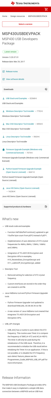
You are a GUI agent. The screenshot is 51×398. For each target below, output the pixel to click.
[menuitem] (23, 9)
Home (4, 16)
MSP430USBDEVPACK (37, 16)
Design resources (17, 16)
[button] (5, 9)
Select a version (25, 24)
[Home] (25, 3)
